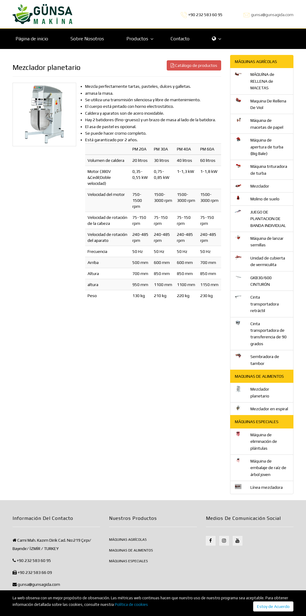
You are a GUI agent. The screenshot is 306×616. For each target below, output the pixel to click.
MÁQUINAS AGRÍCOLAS (128, 539)
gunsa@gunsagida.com (272, 14)
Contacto (180, 39)
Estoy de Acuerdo (273, 606)
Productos (137, 39)
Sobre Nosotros (87, 39)
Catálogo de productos (194, 65)
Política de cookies (131, 604)
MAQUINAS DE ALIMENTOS (131, 550)
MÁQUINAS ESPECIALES (128, 561)
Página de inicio (32, 39)
